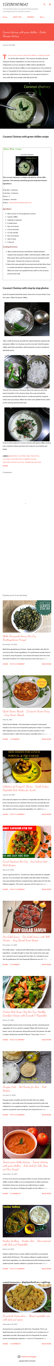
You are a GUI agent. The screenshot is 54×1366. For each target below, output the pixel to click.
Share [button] (5, 466)
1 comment (15, 739)
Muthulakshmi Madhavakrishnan (20, 202)
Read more (46, 664)
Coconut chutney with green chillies (19, 459)
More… (42, 17)
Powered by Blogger (27, 1357)
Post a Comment (17, 664)
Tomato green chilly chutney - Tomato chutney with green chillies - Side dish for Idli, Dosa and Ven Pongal (25, 1165)
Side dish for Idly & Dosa (13, 462)
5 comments (15, 1344)
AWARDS (30, 17)
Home (5, 17)
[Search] (44, 4)
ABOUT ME (17, 17)
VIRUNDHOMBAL (15, 4)
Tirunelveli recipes (33, 462)
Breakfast (13, 456)
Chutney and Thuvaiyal (29, 456)
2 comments (15, 1193)
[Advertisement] (27, 560)
